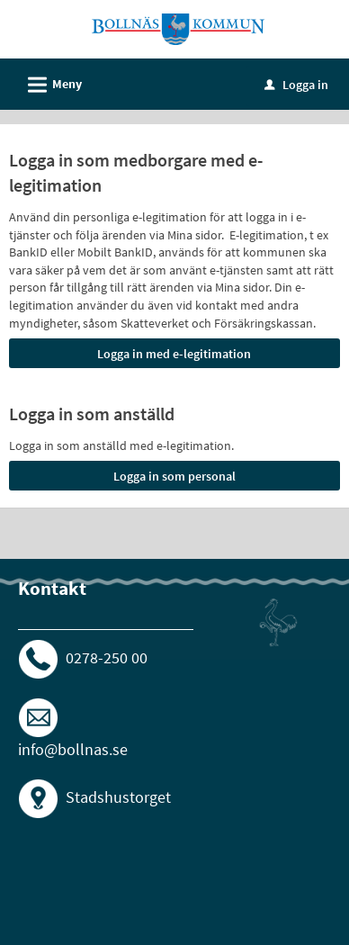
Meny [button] (49, 82)
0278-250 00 (107, 657)
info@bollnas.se (73, 749)
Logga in (296, 84)
